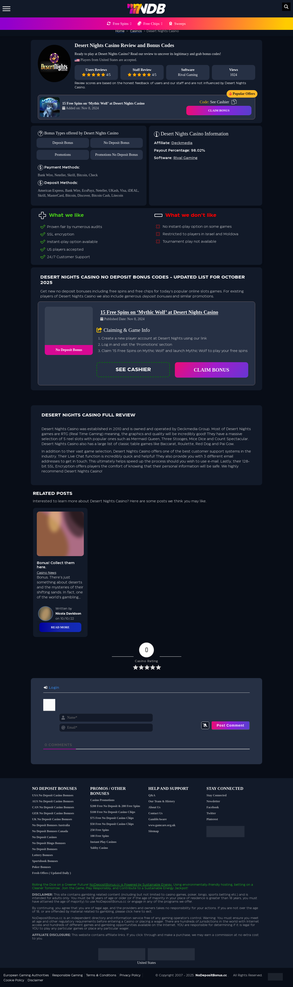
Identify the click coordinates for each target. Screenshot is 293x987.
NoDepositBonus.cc (105, 884)
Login (51, 688)
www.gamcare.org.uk (162, 825)
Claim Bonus (211, 370)
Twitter (211, 813)
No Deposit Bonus (116, 143)
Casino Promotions (102, 800)
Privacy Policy (130, 975)
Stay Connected (216, 795)
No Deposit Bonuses (44, 849)
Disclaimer (35, 980)
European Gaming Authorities (26, 975)
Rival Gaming (188, 75)
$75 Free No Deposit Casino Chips (112, 818)
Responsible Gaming (67, 975)
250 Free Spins (99, 830)
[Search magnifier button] (286, 6)
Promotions (63, 155)
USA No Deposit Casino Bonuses (52, 795)
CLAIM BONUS (219, 110)
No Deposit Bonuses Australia (51, 825)
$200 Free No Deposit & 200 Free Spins (115, 806)
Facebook (212, 807)
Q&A (151, 795)
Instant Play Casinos (103, 842)
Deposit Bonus (62, 143)
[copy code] (234, 102)
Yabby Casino (99, 848)
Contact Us (155, 813)
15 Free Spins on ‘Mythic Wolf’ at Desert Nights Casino (103, 103)
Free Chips (152, 23)
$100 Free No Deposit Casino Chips (112, 812)
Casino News (46, 572)
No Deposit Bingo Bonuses (48, 843)
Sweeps (180, 24)
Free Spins (122, 23)
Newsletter (213, 801)
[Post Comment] (230, 725)
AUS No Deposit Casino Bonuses (53, 801)
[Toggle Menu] (6, 8)
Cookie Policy (13, 980)
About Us (154, 807)
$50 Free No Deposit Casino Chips (112, 824)
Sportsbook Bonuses (45, 861)
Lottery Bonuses (42, 855)
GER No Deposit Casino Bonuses (53, 813)
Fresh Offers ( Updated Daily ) (51, 873)
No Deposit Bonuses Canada (50, 831)
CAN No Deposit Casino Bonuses (53, 807)
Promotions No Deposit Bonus (116, 155)
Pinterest (212, 819)
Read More (60, 627)
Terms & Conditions (101, 975)
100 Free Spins (99, 836)
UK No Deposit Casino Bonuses (52, 819)
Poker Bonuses (41, 867)
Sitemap (153, 831)
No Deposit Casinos (44, 837)
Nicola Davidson (68, 613)
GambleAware (157, 819)
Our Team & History (161, 801)
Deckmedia (182, 143)
